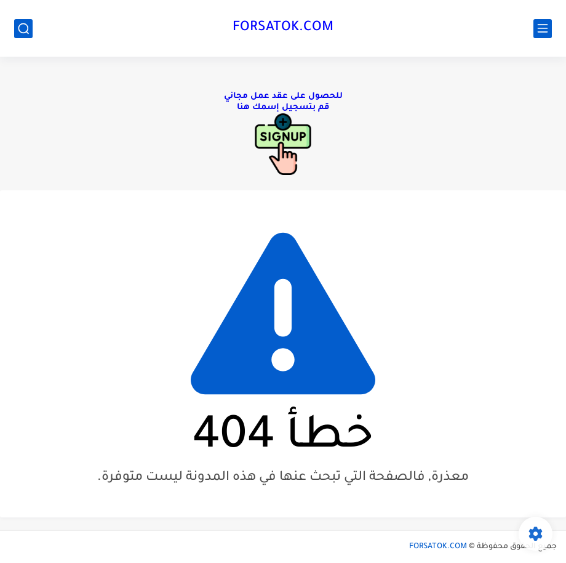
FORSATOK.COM (283, 28)
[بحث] (23, 28)
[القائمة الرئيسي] (542, 28)
